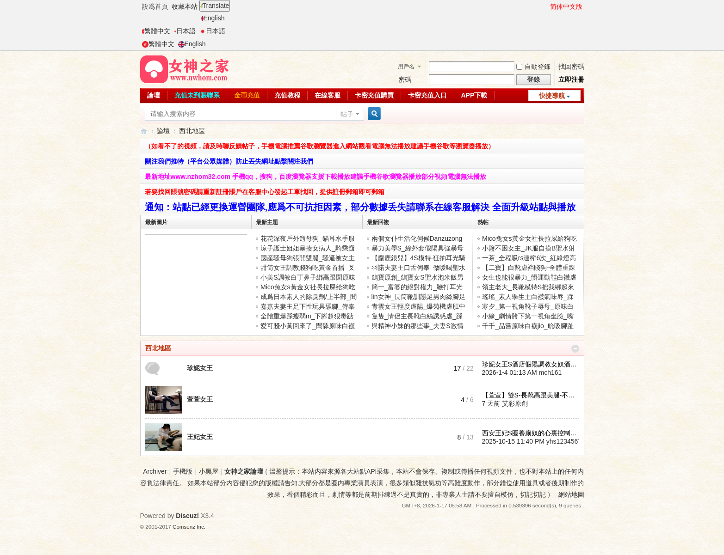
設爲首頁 (155, 6)
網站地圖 (571, 494)
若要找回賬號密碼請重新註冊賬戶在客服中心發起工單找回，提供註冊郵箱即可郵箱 (264, 191)
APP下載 (474, 95)
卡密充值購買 (374, 95)
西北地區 (158, 348)
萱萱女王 (200, 399)
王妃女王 (200, 436)
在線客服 (327, 95)
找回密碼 (571, 66)
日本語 (185, 31)
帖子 (346, 114)
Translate (214, 5)
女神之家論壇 (144, 131)
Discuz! (187, 515)
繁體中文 (156, 31)
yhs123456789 (567, 441)
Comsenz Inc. (189, 527)
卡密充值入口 (427, 95)
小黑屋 (208, 471)
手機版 (182, 471)
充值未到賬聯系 (197, 95)
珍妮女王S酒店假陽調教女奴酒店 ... (533, 364)
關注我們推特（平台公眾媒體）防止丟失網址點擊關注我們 (229, 161)
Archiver (155, 471)
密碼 (404, 79)
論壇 (153, 95)
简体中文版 (566, 6)
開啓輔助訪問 (546, 6)
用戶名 (406, 66)
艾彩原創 (515, 403)
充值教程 (287, 95)
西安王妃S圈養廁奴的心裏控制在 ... (533, 433)
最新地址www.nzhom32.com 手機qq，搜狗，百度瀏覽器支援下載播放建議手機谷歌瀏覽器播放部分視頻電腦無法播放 (315, 176)
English (213, 18)
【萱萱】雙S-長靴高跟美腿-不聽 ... (532, 395)
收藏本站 (185, 6)
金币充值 (247, 95)
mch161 (550, 372)
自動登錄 (533, 66)
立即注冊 (571, 79)
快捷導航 (552, 95)
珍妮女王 (200, 368)
